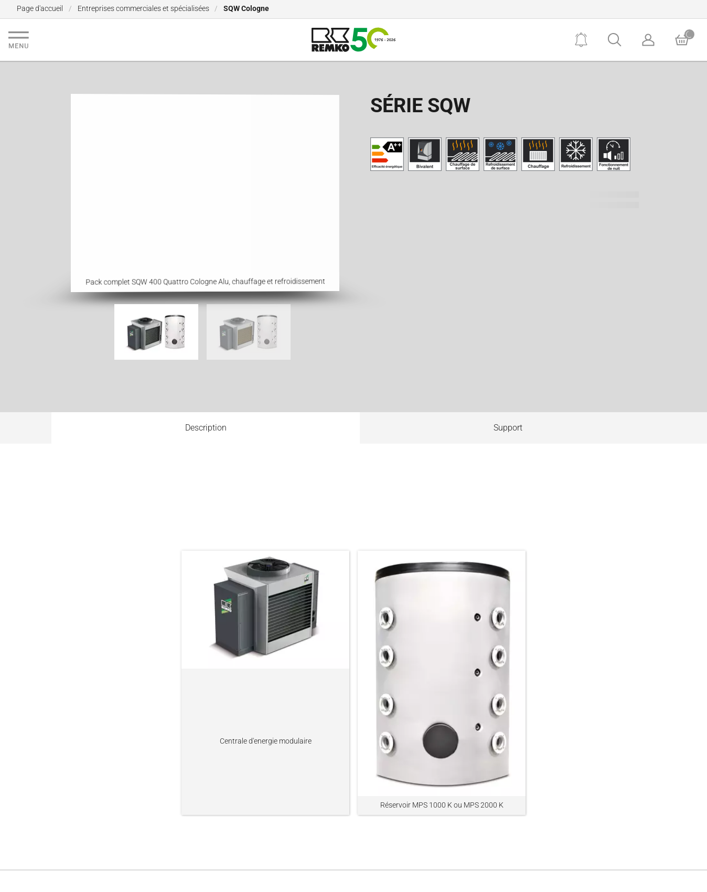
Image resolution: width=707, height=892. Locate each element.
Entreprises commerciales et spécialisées (143, 8)
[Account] (648, 39)
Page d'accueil (40, 8)
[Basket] (681, 39)
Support (508, 428)
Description (206, 428)
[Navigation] (18, 39)
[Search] (614, 39)
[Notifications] (581, 39)
